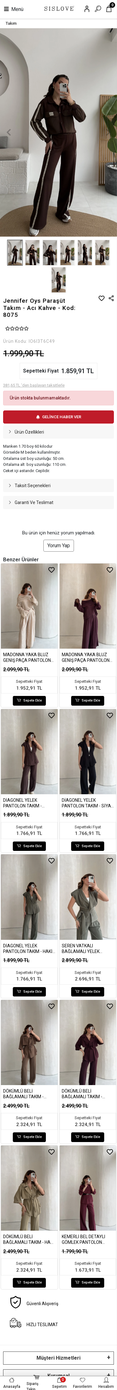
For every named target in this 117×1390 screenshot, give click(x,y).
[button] (8, 132)
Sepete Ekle (29, 700)
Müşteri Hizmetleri (58, 1358)
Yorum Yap (58, 545)
